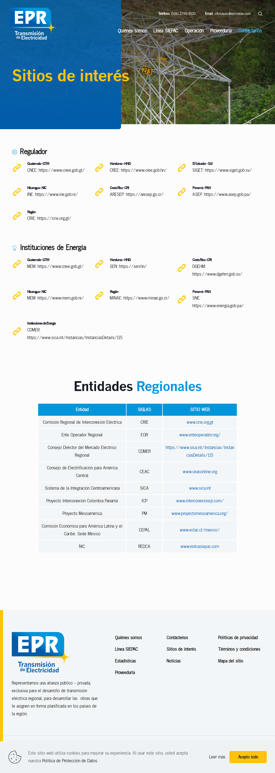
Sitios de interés (181, 666)
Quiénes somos (128, 654)
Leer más (217, 757)
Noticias (174, 678)
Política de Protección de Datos (69, 760)
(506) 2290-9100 (177, 14)
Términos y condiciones (239, 666)
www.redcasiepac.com (200, 563)
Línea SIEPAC (126, 666)
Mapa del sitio (230, 678)
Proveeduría (125, 689)
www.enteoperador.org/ (200, 452)
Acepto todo (248, 757)
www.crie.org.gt (200, 439)
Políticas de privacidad (238, 654)
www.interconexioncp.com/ (200, 517)
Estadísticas (125, 678)
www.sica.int (200, 505)
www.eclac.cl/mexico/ (200, 547)
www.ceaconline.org (200, 488)
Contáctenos (177, 654)
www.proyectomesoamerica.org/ (200, 530)
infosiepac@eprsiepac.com (228, 14)
